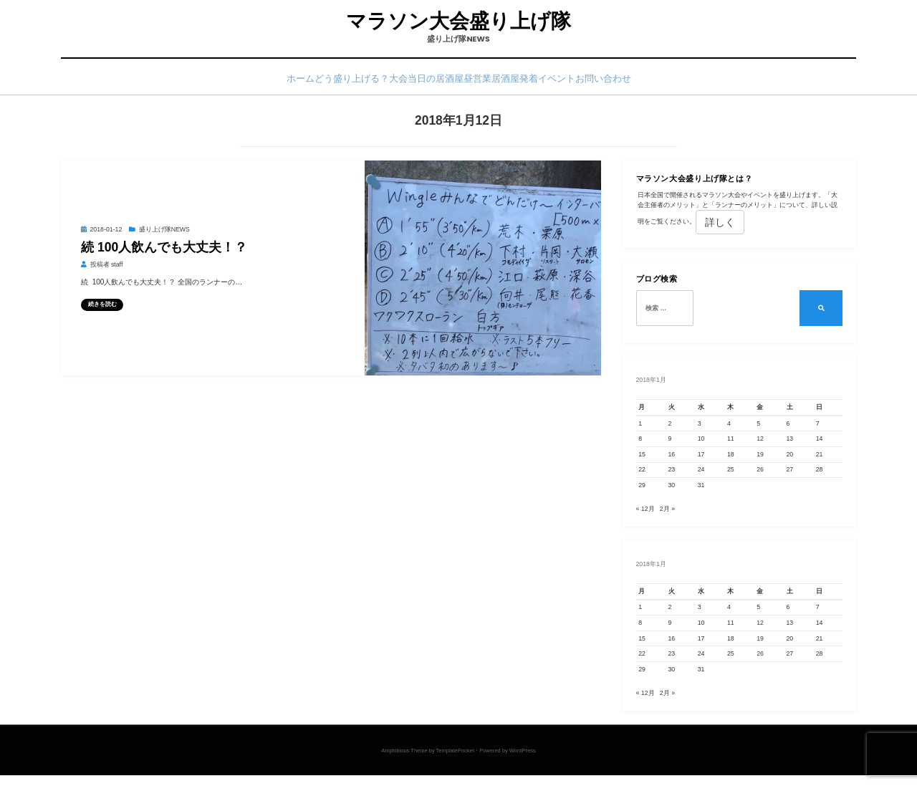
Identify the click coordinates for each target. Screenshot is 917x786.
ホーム (245, 83)
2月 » (667, 516)
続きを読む (102, 309)
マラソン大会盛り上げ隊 (458, 23)
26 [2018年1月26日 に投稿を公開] (760, 475)
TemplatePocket (455, 761)
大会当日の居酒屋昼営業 (437, 83)
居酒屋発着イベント (560, 83)
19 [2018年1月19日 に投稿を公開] (760, 459)
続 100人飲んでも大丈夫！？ (164, 252)
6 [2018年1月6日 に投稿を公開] (788, 428)
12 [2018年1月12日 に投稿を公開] (760, 444)
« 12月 (645, 516)
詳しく (720, 227)
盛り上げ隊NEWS (164, 235)
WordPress (522, 761)
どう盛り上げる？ (320, 83)
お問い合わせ (655, 83)
